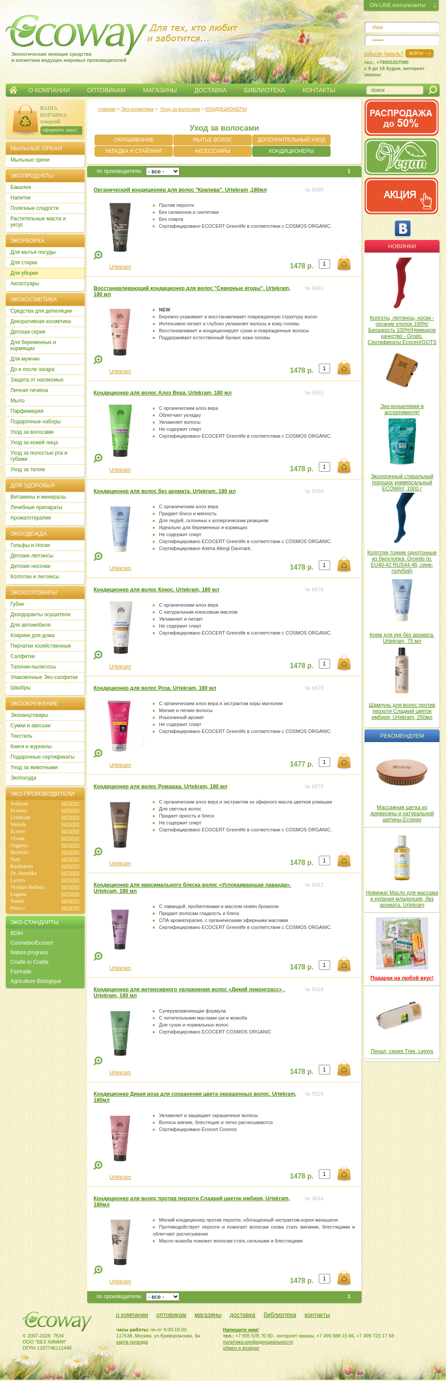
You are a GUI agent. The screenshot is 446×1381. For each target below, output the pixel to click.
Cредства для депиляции (41, 311)
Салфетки (22, 656)
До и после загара (32, 369)
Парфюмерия (27, 411)
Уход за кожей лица (34, 442)
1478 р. (301, 266)
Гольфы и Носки (30, 545)
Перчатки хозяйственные (40, 646)
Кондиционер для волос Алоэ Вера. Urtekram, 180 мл (163, 393)
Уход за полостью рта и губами (39, 456)
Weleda (18, 824)
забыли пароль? (384, 54)
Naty (15, 859)
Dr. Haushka (23, 873)
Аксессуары (24, 283)
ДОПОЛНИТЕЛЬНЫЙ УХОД (291, 140)
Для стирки (23, 263)
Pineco (17, 908)
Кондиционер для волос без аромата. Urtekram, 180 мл (165, 491)
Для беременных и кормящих (33, 345)
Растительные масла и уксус (38, 222)
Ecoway (18, 810)
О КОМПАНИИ (49, 90)
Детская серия (27, 332)
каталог (70, 803)
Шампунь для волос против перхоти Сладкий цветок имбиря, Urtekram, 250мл (402, 711)
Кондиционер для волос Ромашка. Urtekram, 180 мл (160, 786)
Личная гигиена (29, 390)
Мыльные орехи (30, 160)
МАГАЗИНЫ (160, 90)
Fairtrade (20, 972)
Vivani (17, 838)
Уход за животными (33, 767)
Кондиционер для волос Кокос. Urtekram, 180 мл (156, 590)
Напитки (20, 198)
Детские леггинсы (31, 556)
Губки (17, 604)
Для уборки (24, 273)
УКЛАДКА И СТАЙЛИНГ (134, 151)
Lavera (17, 880)
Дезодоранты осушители (40, 614)
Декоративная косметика (40, 321)
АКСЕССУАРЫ (212, 151)
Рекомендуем (402, 736)
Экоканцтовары (29, 715)
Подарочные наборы (35, 422)
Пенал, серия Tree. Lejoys (402, 1051)
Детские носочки (30, 566)
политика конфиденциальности (258, 1341)
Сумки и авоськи (30, 726)
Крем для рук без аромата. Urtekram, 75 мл (402, 638)
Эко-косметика (137, 108)
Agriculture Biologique (35, 981)
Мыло (17, 401)
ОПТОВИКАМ (106, 90)
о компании (132, 1314)
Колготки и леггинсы (34, 577)
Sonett (17, 901)
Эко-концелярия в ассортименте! (401, 409)
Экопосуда (23, 778)
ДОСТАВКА (210, 90)
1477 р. (301, 764)
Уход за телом (27, 469)
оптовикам (171, 1314)
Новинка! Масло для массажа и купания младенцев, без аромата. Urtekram (402, 899)
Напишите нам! (241, 1329)
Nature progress (29, 952)
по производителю (119, 171)
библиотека (280, 1314)
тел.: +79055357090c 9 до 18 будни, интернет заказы (394, 68)
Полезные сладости (34, 208)
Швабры (20, 688)
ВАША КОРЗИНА (53, 111)
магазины (208, 1314)
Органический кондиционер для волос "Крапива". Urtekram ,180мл (180, 190)
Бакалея (20, 187)
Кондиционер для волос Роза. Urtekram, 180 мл (155, 688)
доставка (243, 1314)
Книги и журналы (30, 746)
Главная (13, 90)
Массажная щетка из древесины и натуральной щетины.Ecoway (402, 813)
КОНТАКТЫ (318, 90)
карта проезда (132, 1341)
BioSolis (19, 852)
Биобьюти (21, 866)
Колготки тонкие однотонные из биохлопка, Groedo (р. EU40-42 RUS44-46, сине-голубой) (401, 562)
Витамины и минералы (38, 497)
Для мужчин (25, 359)
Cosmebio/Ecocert (31, 943)
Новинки (402, 246)
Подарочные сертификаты (42, 757)
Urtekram (120, 267)
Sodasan (19, 803)
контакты (317, 1314)
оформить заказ (59, 130)
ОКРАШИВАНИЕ (134, 140)
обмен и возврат (241, 1348)
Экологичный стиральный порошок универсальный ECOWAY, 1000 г (402, 482)
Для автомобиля (30, 625)
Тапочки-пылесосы (33, 667)
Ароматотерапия (30, 518)
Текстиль (21, 736)
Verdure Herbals (27, 887)
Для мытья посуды (33, 252)
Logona (18, 894)
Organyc (19, 845)
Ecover (17, 831)
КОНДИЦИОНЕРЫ (226, 108)
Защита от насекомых (37, 380)
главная (106, 108)
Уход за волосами (180, 108)
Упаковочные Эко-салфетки (44, 677)
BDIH (16, 933)
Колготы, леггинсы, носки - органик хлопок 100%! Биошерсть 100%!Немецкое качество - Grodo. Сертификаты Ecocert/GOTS (402, 330)
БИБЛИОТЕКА (264, 90)
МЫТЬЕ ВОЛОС (212, 140)
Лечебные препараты (36, 507)
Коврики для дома (32, 635)
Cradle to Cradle (29, 962)
